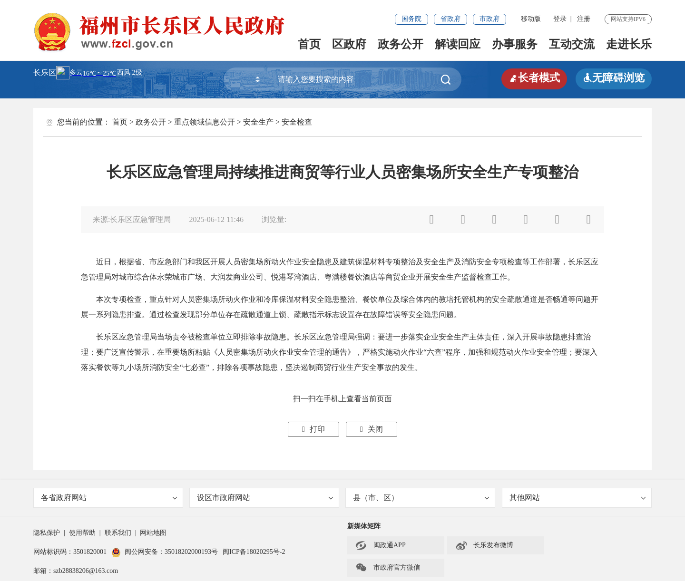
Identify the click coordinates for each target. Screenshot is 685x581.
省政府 (450, 18)
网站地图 (153, 532)
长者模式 (534, 78)
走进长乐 (629, 44)
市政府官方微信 (387, 567)
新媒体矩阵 (364, 526)
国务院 (411, 18)
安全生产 (258, 122)
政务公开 (400, 44)
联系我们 (118, 532)
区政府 (349, 44)
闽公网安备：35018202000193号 (164, 551)
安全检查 (297, 122)
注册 (583, 18)
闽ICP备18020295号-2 (254, 551)
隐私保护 (46, 532)
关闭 (371, 429)
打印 (313, 429)
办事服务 (515, 44)
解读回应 (457, 44)
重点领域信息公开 (204, 122)
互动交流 (572, 44)
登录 (560, 18)
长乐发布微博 (484, 545)
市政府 (489, 18)
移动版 (531, 18)
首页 (309, 44)
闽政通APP (380, 545)
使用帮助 (82, 532)
